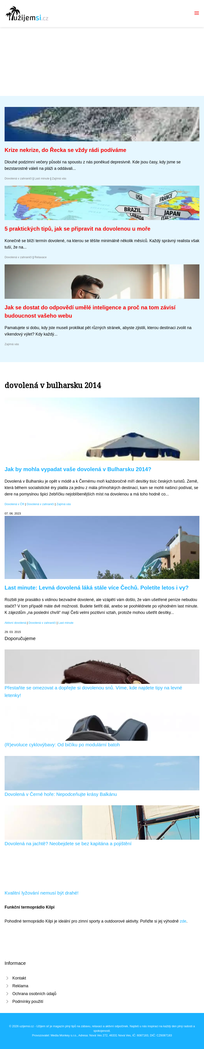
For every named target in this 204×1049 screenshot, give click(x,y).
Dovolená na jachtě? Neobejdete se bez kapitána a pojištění (68, 843)
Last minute (42, 178)
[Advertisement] (102, 61)
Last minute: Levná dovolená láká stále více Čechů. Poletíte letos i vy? (97, 588)
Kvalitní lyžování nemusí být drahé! (42, 892)
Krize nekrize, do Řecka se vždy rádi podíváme (65, 150)
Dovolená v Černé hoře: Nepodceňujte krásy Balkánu (61, 794)
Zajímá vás (59, 178)
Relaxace (40, 257)
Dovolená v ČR (14, 504)
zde (183, 921)
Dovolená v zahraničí (18, 178)
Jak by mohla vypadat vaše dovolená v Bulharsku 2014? (78, 469)
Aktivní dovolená (15, 622)
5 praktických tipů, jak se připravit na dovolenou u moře (77, 229)
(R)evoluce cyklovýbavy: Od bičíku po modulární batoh (62, 744)
